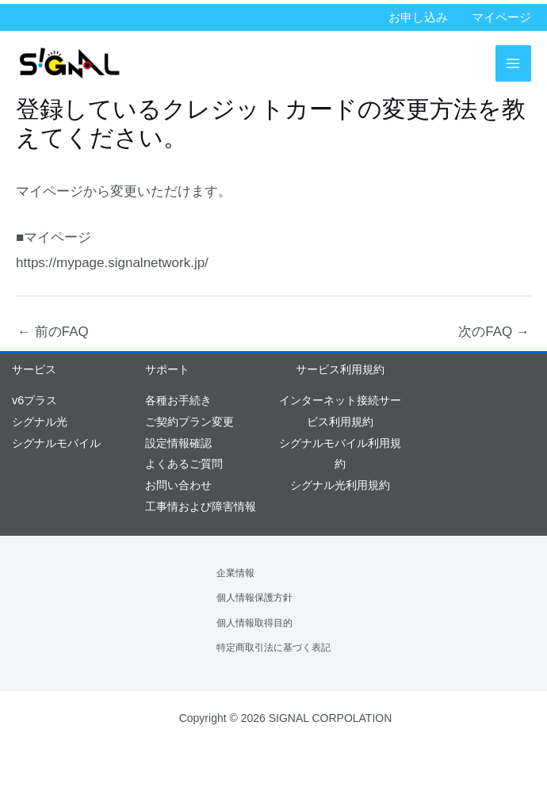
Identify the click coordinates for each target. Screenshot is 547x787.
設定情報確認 (178, 443)
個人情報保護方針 (254, 597)
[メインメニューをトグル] (513, 63)
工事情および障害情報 (200, 506)
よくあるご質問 (184, 463)
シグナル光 (39, 421)
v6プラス (34, 400)
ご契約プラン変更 (189, 421)
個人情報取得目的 (254, 622)
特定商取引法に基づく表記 (273, 647)
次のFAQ (494, 331)
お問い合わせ (178, 485)
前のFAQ (53, 331)
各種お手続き (178, 400)
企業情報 (235, 573)
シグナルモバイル (56, 443)
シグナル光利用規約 (340, 485)
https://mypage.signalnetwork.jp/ (112, 262)
